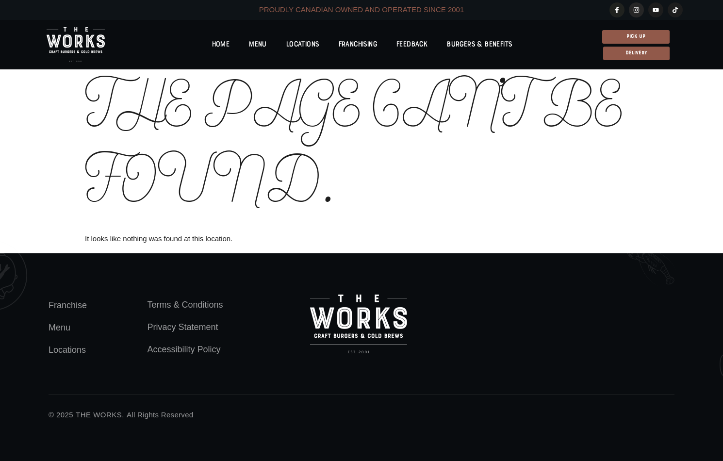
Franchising (357, 45)
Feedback (411, 45)
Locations (302, 45)
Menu (257, 45)
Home (221, 45)
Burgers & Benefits (478, 45)
